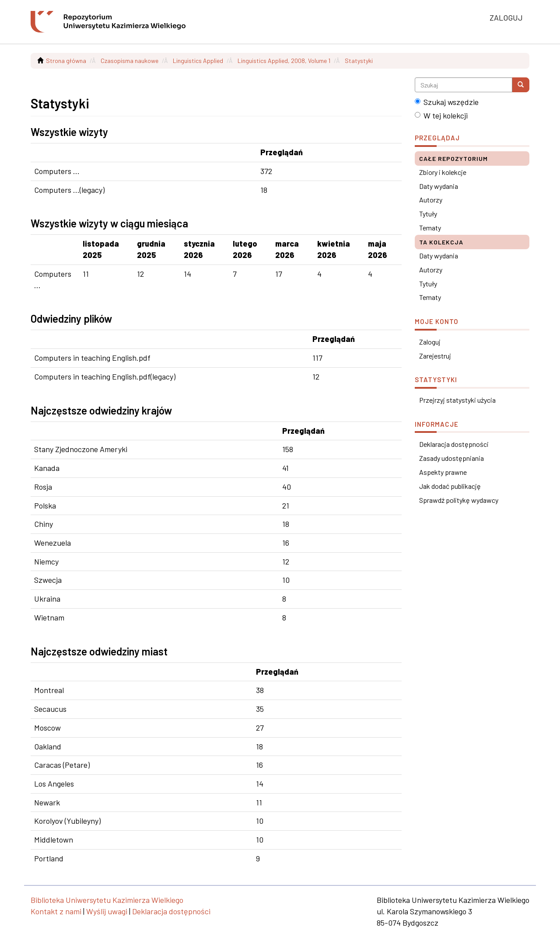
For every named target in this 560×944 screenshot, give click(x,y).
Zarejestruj (435, 356)
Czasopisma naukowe (129, 60)
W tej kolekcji (441, 115)
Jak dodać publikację (450, 486)
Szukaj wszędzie (447, 102)
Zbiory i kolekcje (442, 172)
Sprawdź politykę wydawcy (458, 500)
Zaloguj (430, 342)
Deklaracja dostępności (454, 444)
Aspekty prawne (443, 472)
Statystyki (359, 60)
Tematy (430, 227)
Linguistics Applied (198, 60)
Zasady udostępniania (451, 458)
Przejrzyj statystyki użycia (457, 400)
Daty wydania (438, 186)
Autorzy (430, 199)
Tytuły (428, 213)
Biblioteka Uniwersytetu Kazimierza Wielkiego (107, 900)
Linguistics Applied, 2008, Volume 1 (284, 60)
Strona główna (66, 60)
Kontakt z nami (56, 911)
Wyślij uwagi (106, 911)
